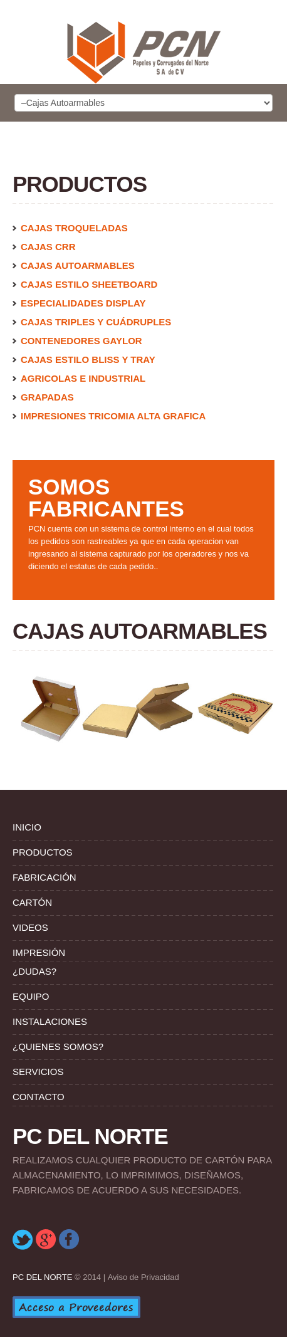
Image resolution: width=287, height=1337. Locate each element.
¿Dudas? (34, 971)
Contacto (39, 1096)
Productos (43, 852)
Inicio (27, 827)
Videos (30, 927)
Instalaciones (50, 1021)
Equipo (31, 996)
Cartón (32, 902)
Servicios (38, 1071)
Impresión (39, 952)
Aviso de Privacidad (143, 1277)
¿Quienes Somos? (58, 1046)
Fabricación (44, 877)
